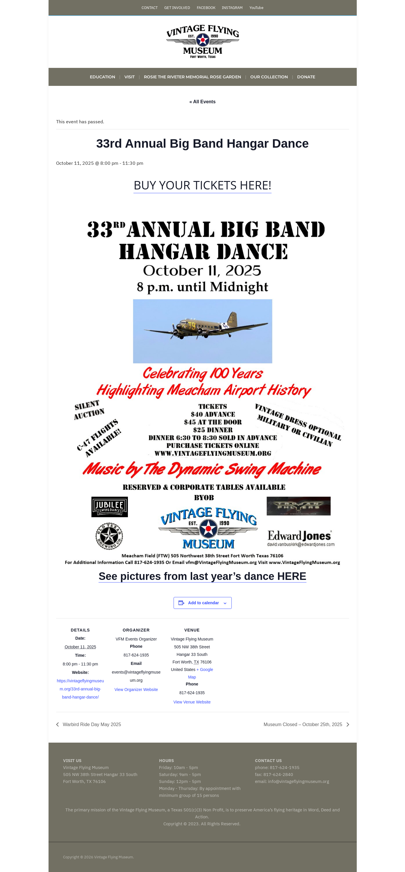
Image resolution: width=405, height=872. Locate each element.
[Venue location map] (254, 658)
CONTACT (150, 7)
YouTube (256, 7)
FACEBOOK (206, 7)
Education (102, 76)
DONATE (306, 76)
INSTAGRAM (232, 7)
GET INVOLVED (177, 7)
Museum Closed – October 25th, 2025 (304, 724)
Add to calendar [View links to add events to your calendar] (203, 602)
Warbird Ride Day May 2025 (91, 724)
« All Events (202, 101)
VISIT (129, 76)
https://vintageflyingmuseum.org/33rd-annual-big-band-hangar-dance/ (80, 689)
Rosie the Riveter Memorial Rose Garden (192, 76)
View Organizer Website (136, 689)
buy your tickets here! (202, 185)
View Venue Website (192, 702)
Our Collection (269, 76)
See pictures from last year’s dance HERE (202, 576)
